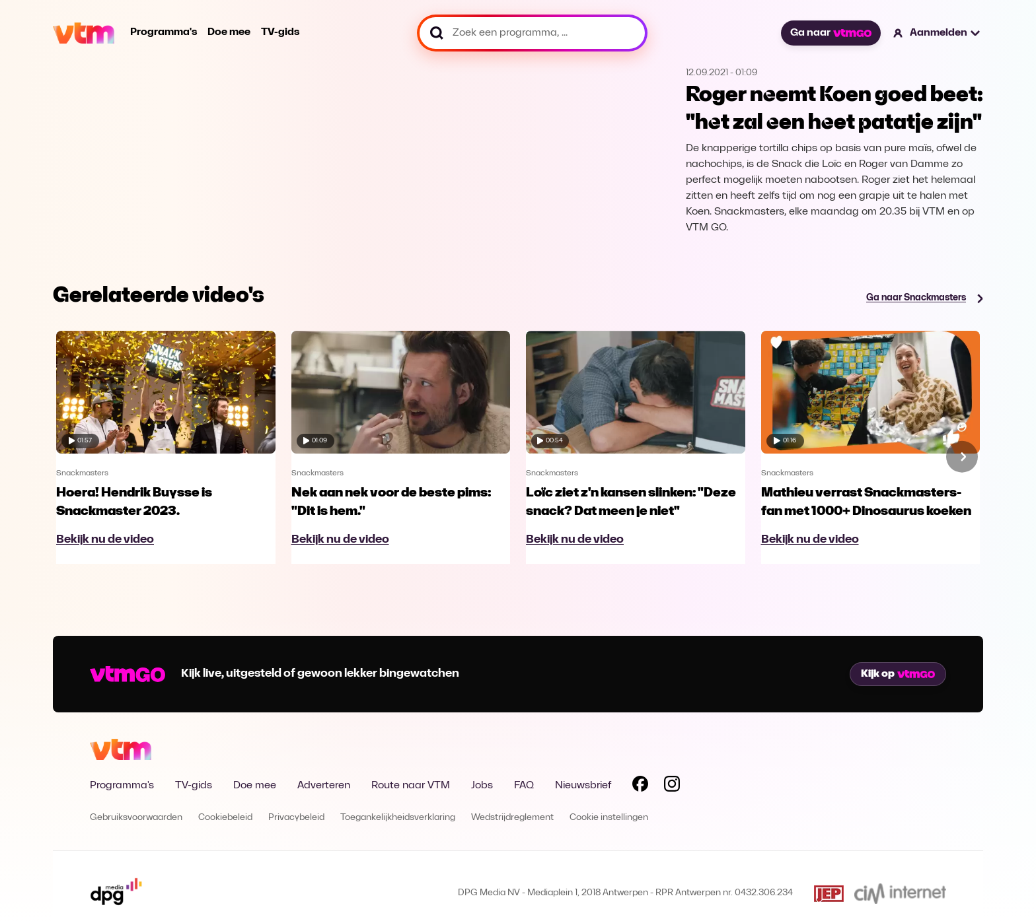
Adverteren (323, 785)
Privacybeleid (296, 818)
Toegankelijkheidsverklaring (397, 818)
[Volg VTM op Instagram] (672, 786)
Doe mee (228, 32)
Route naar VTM (410, 785)
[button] (937, 33)
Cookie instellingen (609, 818)
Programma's (163, 32)
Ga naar (830, 33)
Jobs (482, 785)
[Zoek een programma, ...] (532, 33)
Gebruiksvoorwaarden (136, 818)
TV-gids (280, 32)
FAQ (524, 785)
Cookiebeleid (225, 818)
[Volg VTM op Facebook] (640, 786)
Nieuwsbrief (583, 785)
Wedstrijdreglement (512, 818)
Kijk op (898, 674)
